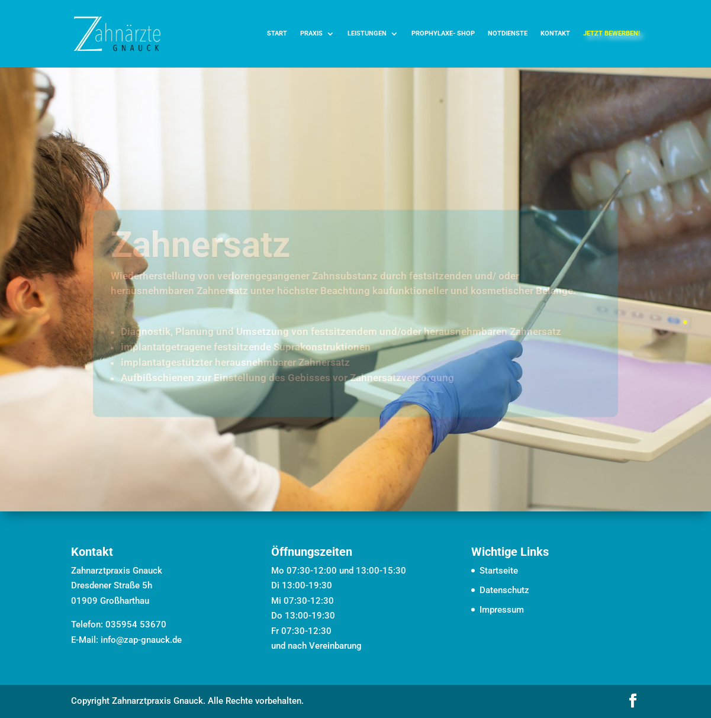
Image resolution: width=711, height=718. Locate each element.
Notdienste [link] (507, 33)
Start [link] (277, 33)
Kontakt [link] (555, 33)
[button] (633, 702)
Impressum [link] (502, 609)
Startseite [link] (499, 570)
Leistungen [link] (367, 33)
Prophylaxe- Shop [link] (443, 33)
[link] (117, 33)
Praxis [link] (311, 33)
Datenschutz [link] (504, 590)
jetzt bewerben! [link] (611, 33)
